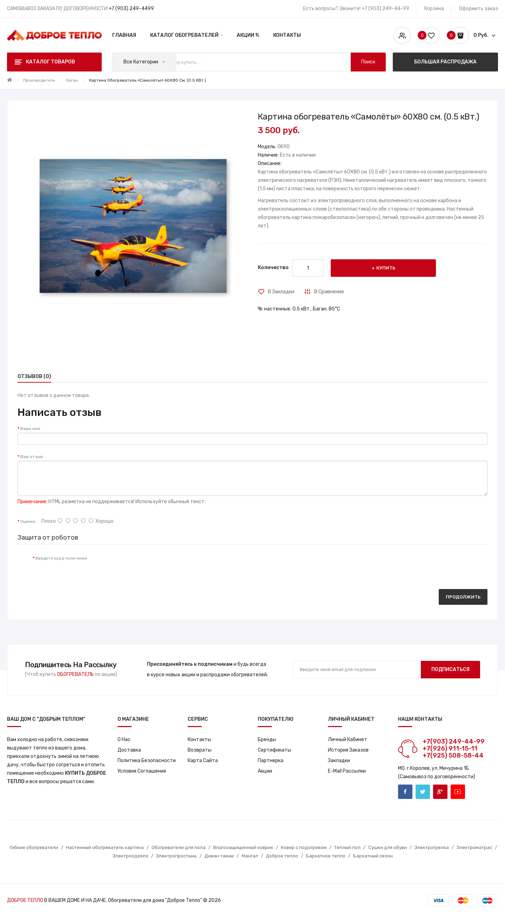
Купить (385, 268)
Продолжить (463, 597)
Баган (72, 80)
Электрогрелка (432, 847)
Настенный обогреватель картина (105, 847)
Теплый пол (347, 847)
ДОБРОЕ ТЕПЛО (25, 900)
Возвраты (199, 750)
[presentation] (150, 565)
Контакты (199, 740)
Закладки (339, 761)
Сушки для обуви (387, 847)
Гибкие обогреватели (34, 847)
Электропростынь (176, 855)
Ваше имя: (30, 428)
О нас (123, 740)
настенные (277, 309)
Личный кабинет (347, 740)
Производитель (39, 80)
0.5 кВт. (301, 309)
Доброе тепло (282, 855)
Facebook (405, 792)
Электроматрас (474, 847)
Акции (265, 771)
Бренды (267, 740)
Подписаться (450, 669)
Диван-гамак (219, 855)
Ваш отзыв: (32, 456)
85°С (334, 309)
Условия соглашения (141, 771)
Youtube (458, 792)
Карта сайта (203, 761)
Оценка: (28, 521)
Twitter (423, 792)
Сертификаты (274, 750)
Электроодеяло (130, 855)
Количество (273, 268)
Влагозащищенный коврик (243, 847)
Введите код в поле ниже (61, 558)
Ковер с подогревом (303, 847)
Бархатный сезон (373, 855)
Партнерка (270, 761)
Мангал (250, 855)
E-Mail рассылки (347, 771)
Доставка (129, 750)
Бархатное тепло (325, 855)
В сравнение (329, 292)
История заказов (348, 750)
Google (440, 792)
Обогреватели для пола (179, 847)
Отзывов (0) (34, 376)
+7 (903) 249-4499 (131, 9)
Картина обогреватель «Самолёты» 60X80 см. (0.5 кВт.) (147, 80)
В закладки (281, 292)
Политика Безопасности (146, 761)
